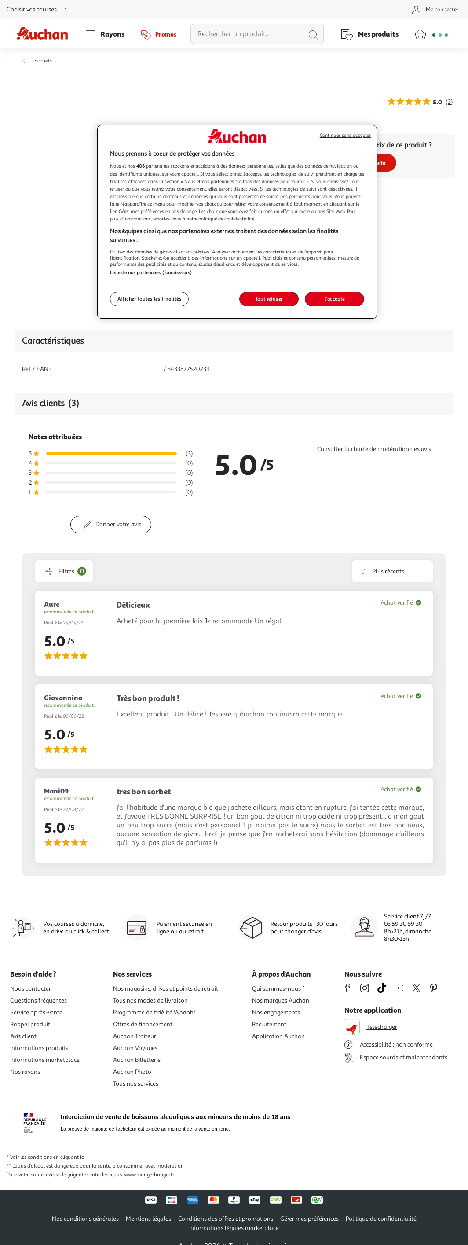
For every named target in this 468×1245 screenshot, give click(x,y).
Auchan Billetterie (137, 1060)
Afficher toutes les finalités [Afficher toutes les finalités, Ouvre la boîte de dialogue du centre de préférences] (149, 299)
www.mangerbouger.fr (149, 1175)
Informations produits (39, 1048)
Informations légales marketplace (234, 1228)
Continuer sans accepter (345, 135)
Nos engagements (276, 1012)
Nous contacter (30, 988)
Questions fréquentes (38, 1000)
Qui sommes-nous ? (278, 988)
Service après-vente (36, 1012)
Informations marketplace (45, 1060)
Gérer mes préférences (309, 1219)
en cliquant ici (69, 1157)
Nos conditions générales (85, 1219)
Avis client (23, 1036)
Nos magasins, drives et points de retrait (165, 988)
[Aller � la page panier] (431, 34)
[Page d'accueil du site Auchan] (45, 34)
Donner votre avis (118, 524)
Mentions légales (148, 1219)
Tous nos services (135, 1083)
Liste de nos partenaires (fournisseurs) (151, 272)
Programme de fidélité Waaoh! (154, 1012)
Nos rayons (25, 1072)
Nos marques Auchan (280, 1000)
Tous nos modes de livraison (150, 1000)
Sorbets (43, 61)
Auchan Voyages (135, 1048)
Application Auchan (278, 1036)
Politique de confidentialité (381, 1219)
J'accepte (335, 299)
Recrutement (269, 1024)
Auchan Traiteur (134, 1036)
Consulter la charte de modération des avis (374, 449)
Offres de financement (142, 1024)
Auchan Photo (132, 1072)
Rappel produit (30, 1024)
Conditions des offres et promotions (225, 1219)
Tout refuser (269, 299)
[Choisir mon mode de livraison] (40, 9)
